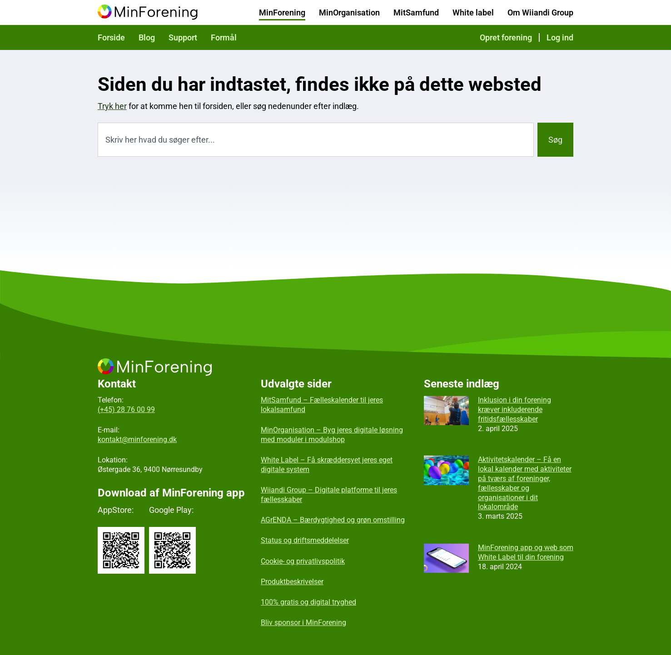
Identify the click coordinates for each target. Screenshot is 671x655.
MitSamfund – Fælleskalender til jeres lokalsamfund (322, 405)
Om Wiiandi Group (540, 12)
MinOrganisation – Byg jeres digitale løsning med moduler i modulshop (332, 435)
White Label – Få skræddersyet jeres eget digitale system (327, 465)
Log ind (560, 37)
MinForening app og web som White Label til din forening (525, 552)
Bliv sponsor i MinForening (303, 622)
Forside (111, 37)
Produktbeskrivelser (292, 581)
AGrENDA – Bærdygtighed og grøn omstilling (333, 520)
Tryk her (112, 106)
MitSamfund (416, 12)
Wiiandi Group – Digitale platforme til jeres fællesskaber (329, 495)
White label (473, 12)
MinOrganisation (349, 12)
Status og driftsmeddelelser (305, 540)
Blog (147, 37)
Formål (224, 37)
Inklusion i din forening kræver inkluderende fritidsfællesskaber (514, 409)
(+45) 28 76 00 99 (126, 409)
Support (183, 37)
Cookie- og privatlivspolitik (303, 561)
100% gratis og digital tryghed (308, 602)
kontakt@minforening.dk (137, 439)
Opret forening (506, 37)
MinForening (282, 12)
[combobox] (316, 140)
